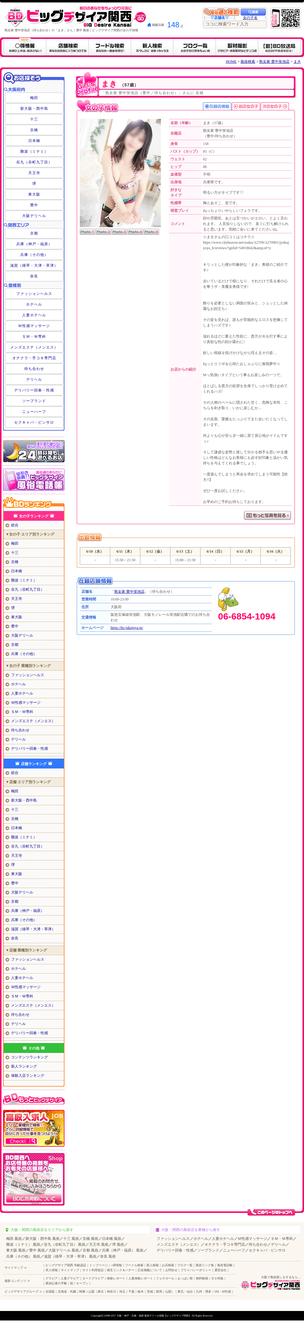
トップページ (98, 1265)
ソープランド (34, 401)
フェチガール (165, 1278)
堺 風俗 (118, 1244)
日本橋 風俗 (111, 1238)
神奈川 (111, 1291)
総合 (14, 525)
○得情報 (116, 1265)
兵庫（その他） (34, 255)
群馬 (159, 1291)
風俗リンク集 (205, 1265)
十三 (34, 119)
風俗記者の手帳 (56, 1283)
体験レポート (116, 1278)
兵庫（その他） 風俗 (23, 1256)
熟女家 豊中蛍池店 (274, 61)
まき (297, 61)
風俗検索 (247, 61)
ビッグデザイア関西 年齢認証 (65, 1265)
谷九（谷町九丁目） (34, 162)
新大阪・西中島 (34, 108)
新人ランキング (24, 1066)
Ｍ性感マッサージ (34, 326)
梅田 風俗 (14, 1238)
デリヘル (34, 379)
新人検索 (152, 1265)
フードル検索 (134, 1265)
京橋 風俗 (90, 1238)
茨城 (150, 1291)
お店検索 (168, 1265)
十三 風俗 (71, 1238)
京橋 (34, 130)
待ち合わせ (34, 369)
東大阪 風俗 (15, 1250)
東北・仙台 (185, 1291)
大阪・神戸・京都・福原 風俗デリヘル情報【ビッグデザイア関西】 (154, 1315)
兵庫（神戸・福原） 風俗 (122, 1250)
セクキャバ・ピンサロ (34, 422)
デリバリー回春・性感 (34, 390)
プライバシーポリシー (196, 1270)
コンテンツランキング (29, 1057)
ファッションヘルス (34, 293)
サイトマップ (70, 1270)
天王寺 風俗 (98, 1244)
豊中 (34, 205)
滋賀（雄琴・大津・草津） (34, 265)
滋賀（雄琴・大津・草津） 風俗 (70, 1256)
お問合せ (171, 1270)
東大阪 (34, 194)
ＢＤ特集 (217, 1278)
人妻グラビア (70, 1278)
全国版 (50, 1291)
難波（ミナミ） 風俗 (23, 1244)
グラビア (51, 1278)
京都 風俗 (90, 1250)
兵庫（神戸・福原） (34, 244)
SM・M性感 (222, 1291)
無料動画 (202, 1278)
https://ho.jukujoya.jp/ (127, 628)
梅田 (34, 98)
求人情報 (51, 1270)
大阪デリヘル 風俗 (64, 1250)
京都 (34, 233)
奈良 (34, 276)
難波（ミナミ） (34, 151)
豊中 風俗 (37, 1250)
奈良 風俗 (108, 1256)
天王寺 (34, 173)
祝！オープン (79, 1283)
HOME (231, 61)
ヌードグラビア (93, 1278)
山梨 (168, 1291)
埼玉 (122, 1291)
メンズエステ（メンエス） (34, 347)
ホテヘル (34, 304)
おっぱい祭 (185, 1278)
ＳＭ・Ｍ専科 (34, 336)
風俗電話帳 (224, 1265)
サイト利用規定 (93, 1270)
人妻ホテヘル (34, 315)
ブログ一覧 (185, 1265)
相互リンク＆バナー (120, 1270)
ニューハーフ (34, 412)
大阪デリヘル (34, 216)
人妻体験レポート (140, 1278)
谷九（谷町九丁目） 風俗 (64, 1244)
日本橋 (34, 141)
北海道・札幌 (67, 1291)
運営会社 (220, 1270)
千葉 (131, 1291)
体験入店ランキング (27, 1075)
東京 (101, 1291)
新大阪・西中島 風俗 (42, 1238)
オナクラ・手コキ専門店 (34, 358)
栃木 (141, 1291)
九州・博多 (203, 1291)
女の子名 (250, 18)
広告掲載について (150, 1270)
